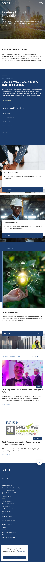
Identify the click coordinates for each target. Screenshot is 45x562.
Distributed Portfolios (7, 524)
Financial (4, 527)
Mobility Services (6, 506)
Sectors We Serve (8, 520)
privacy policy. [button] (22, 551)
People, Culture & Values (8, 490)
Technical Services (6, 511)
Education (4, 529)
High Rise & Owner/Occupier (9, 532)
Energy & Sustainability (7, 513)
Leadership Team (6, 482)
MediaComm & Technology (8, 537)
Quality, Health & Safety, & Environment (11, 493)
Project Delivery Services (8, 503)
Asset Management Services (9, 508)
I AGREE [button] (15, 557)
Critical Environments (7, 516)
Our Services (6, 496)
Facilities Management (7, 501)
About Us (5, 478)
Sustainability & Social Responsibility (11, 487)
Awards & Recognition (7, 485)
